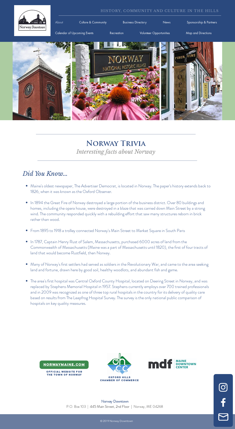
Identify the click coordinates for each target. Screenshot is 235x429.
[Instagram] (223, 387)
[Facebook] (223, 402)
